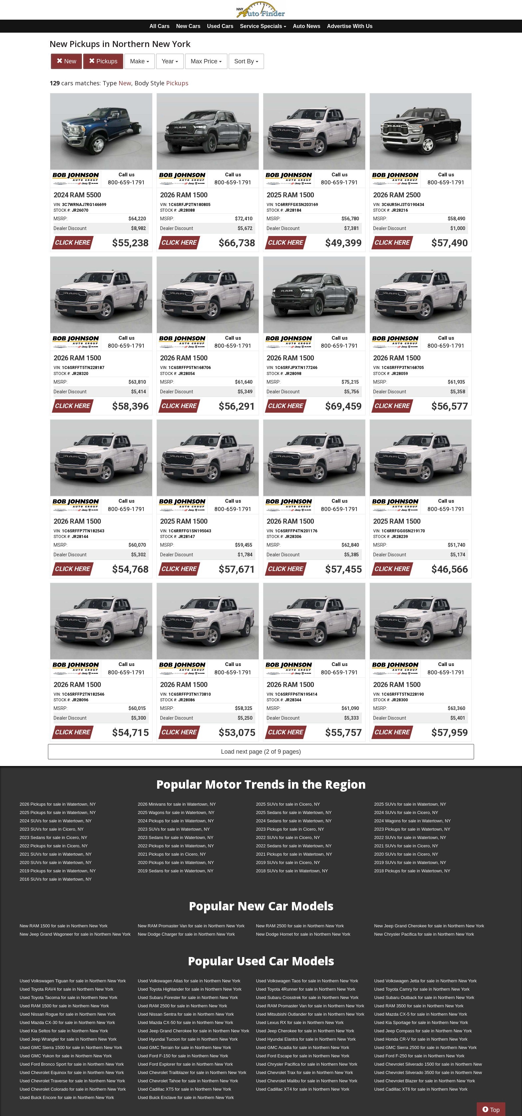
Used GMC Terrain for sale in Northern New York (184, 1047)
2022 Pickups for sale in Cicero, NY (54, 845)
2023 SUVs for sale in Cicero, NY (52, 829)
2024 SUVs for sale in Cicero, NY (406, 812)
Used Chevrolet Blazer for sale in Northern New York (424, 1080)
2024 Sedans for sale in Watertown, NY (294, 820)
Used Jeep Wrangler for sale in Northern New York (68, 1039)
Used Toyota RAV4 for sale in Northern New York (66, 989)
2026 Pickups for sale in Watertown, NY (58, 804)
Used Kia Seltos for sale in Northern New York (64, 1030)
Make (139, 61)
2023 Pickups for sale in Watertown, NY (412, 829)
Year (170, 61)
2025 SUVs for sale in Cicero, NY (288, 804)
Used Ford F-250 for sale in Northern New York (419, 1055)
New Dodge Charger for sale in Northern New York (186, 934)
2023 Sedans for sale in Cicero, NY (53, 837)
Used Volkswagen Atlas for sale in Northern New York (189, 980)
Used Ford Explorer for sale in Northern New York (185, 1064)
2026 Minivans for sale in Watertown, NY (177, 804)
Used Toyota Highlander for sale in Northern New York (189, 989)
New (66, 61)
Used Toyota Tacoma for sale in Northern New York (69, 997)
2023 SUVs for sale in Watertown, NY (174, 829)
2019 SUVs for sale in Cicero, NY (288, 862)
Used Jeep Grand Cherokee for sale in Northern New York (193, 1030)
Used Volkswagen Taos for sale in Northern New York (307, 980)
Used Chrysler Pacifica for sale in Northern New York (306, 1064)
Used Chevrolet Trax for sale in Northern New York (304, 1072)
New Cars (188, 26)
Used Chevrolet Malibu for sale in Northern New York (306, 1080)
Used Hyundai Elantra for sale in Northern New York (306, 1039)
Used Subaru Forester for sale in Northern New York (188, 997)
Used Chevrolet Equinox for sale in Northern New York (72, 1072)
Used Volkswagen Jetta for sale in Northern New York (425, 980)
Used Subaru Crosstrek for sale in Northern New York (307, 997)
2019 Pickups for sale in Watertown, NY (58, 870)
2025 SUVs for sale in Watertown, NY (410, 804)
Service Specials (263, 26)
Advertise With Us (350, 26)
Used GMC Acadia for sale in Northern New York (302, 1047)
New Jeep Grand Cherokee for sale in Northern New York (429, 925)
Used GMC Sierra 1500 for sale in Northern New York (71, 1047)
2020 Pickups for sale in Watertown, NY (176, 862)
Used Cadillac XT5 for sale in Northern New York (184, 1089)
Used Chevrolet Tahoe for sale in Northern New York (188, 1080)
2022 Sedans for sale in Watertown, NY (294, 845)
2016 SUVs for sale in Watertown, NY (56, 879)
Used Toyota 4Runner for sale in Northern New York (305, 989)
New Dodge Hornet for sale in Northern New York (303, 934)
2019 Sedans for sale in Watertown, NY (175, 870)
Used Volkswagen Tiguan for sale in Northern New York (73, 980)
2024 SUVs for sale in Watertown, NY (56, 820)
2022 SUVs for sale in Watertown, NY (410, 837)
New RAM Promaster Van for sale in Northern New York (191, 925)
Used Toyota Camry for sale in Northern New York (422, 989)
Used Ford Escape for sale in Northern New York (302, 1055)
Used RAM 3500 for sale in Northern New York (418, 1005)
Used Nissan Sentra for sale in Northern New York (186, 1014)
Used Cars (220, 26)
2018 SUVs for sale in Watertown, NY (292, 870)
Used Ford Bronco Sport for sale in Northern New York (72, 1064)
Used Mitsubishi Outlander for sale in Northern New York (310, 1014)
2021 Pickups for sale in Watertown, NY (294, 854)
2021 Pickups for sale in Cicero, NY (172, 854)
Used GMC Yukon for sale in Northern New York (66, 1055)
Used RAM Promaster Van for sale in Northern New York (310, 1005)
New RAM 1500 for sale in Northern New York (64, 925)
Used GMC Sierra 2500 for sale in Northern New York (425, 1047)
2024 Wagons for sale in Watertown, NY (412, 820)
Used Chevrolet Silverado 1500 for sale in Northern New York (428, 1065)
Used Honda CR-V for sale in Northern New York (420, 1039)
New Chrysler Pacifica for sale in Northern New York (424, 934)
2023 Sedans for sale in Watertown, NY (175, 837)
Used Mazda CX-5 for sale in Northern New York (420, 1014)
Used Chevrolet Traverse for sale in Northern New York (72, 1080)
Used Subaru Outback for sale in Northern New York (424, 997)
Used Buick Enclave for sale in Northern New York (186, 1097)
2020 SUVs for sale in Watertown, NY (56, 862)
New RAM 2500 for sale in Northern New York (300, 925)
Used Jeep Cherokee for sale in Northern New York (305, 1030)
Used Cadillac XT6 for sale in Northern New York (420, 1089)
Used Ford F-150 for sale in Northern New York (183, 1055)
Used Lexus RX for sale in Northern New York (300, 1022)
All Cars (159, 26)
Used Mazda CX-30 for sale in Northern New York (67, 1022)
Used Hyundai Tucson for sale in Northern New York (188, 1039)
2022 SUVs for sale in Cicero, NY (288, 837)
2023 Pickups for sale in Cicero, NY (290, 829)
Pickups (103, 61)
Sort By (246, 61)
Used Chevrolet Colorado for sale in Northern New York (73, 1089)
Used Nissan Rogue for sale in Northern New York (68, 1014)
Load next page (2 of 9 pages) (261, 751)
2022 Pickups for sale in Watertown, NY (176, 845)
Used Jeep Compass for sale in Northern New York (423, 1030)
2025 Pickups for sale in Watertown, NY (58, 812)
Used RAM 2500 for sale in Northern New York (182, 1005)
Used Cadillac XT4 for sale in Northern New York (302, 1089)
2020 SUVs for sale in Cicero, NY (406, 854)
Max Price (206, 61)
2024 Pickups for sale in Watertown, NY (176, 820)
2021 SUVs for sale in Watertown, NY (56, 854)
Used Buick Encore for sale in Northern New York (67, 1097)
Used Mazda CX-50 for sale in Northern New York (185, 1022)
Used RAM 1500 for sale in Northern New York (64, 1005)
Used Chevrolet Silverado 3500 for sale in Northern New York (428, 1074)
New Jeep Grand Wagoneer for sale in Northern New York (75, 934)
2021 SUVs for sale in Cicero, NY (406, 845)
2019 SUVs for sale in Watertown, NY (410, 862)
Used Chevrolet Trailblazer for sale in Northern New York (192, 1072)
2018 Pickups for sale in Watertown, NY (412, 870)
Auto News (307, 26)
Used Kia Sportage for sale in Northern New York (421, 1022)
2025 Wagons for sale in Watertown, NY (176, 812)
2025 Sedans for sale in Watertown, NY (294, 812)
